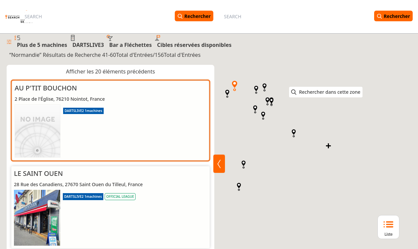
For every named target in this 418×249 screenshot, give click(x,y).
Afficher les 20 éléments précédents (110, 71)
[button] (234, 86)
